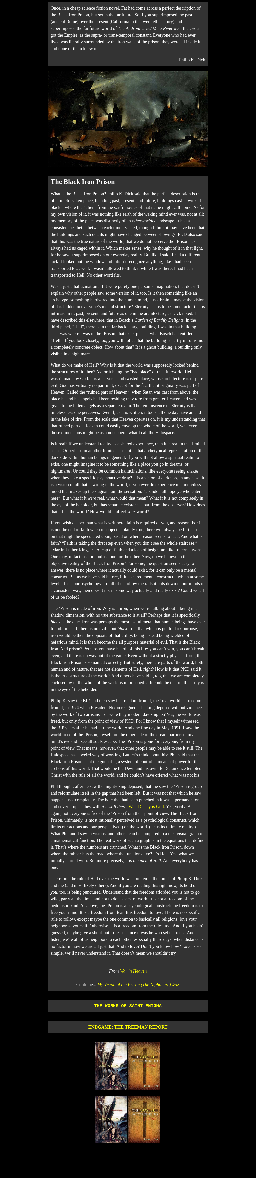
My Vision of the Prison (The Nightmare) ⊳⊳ (139, 984)
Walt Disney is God (146, 806)
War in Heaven (133, 971)
